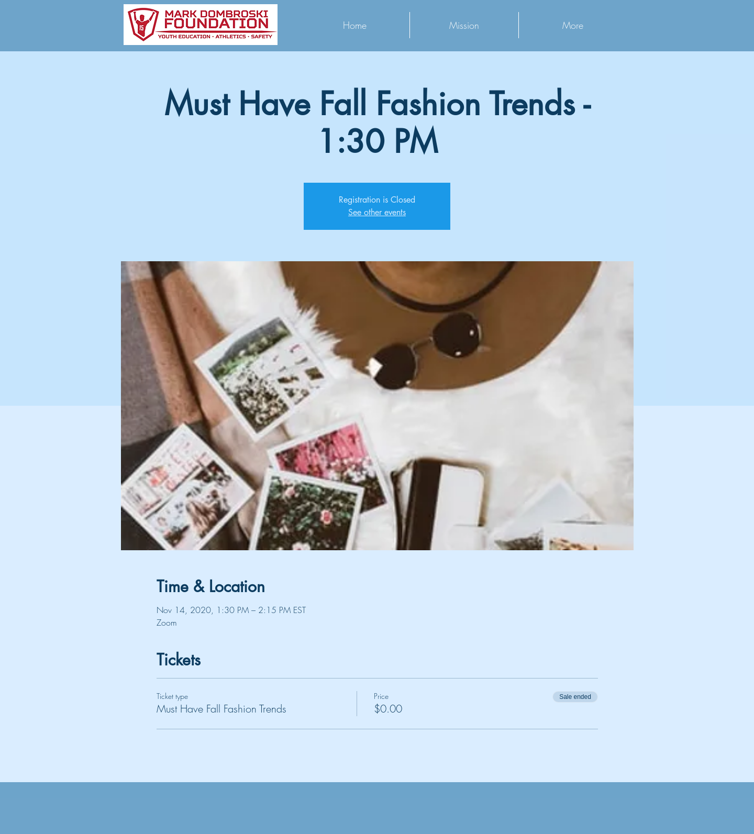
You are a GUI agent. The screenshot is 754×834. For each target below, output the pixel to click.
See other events (377, 212)
